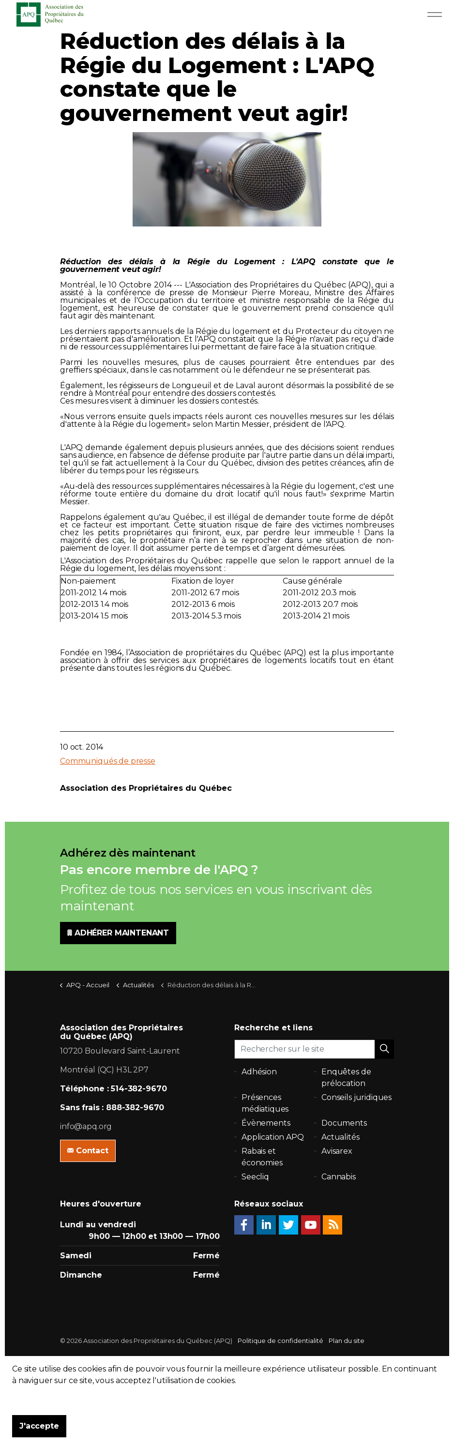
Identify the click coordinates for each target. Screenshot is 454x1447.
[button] (384, 1049)
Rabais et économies (262, 1156)
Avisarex (336, 1151)
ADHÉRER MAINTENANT (118, 933)
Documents (344, 1123)
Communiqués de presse (107, 761)
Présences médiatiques (265, 1103)
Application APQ (273, 1137)
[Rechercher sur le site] (314, 1049)
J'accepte (39, 1426)
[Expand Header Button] (434, 14)
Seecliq (255, 1176)
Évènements (266, 1123)
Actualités (340, 1137)
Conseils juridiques (356, 1097)
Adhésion (259, 1071)
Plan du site (346, 1340)
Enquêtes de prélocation (346, 1077)
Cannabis (338, 1176)
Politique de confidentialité (280, 1340)
